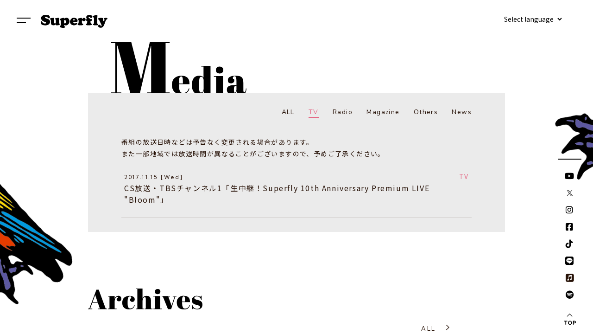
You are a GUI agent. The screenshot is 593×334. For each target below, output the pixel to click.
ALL (288, 112)
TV (314, 112)
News (462, 112)
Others (426, 112)
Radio (343, 112)
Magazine (382, 112)
